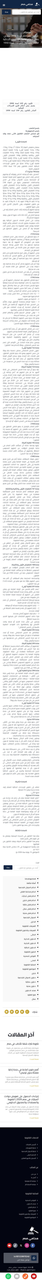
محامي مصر (27, 4)
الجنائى (33, 934)
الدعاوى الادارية (30, 939)
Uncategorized (30, 878)
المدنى (33, 960)
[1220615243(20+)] (34, 1258)
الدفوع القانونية (30, 951)
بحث (6, 12)
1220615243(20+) (21, 1256)
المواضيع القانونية (29, 969)
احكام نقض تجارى (29, 900)
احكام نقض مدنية (29, 913)
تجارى (34, 973)
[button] (4, 5)
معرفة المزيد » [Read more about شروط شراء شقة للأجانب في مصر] (34, 1059)
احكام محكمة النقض (28, 891)
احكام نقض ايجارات (29, 896)
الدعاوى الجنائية (30, 947)
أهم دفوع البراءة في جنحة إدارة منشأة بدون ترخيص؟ (23, 1071)
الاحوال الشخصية (29, 917)
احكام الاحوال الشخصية (27, 887)
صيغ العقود (31, 994)
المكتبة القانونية (30, 964)
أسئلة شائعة (31, 883)
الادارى (33, 921)
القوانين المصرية (29, 956)
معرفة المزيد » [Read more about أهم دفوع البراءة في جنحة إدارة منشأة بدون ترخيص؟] (34, 1086)
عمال (34, 999)
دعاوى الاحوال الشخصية (27, 977)
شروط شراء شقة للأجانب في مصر (23, 1043)
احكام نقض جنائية (29, 904)
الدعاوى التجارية (30, 943)
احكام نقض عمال (29, 909)
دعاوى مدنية (31, 986)
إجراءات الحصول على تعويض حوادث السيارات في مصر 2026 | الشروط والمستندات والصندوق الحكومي (21, 1099)
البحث (37, 863)
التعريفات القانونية (29, 926)
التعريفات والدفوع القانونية (26, 930)
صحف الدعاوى (30, 990)
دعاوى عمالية (31, 982)
